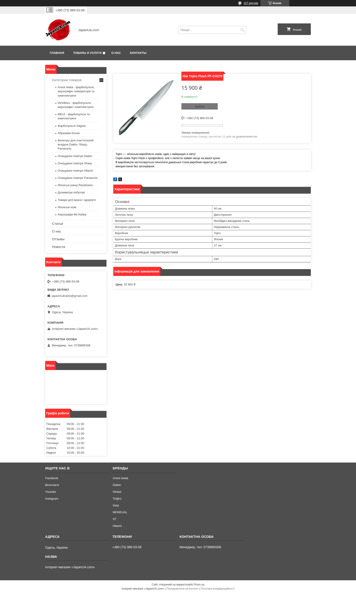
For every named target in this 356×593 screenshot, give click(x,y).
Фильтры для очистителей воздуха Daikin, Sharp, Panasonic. (76, 144)
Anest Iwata (120, 478)
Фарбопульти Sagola (72, 126)
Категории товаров (67, 80)
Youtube (50, 491)
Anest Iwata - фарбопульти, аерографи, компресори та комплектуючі (76, 91)
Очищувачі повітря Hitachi (75, 170)
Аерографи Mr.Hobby (72, 214)
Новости (58, 247)
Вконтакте (52, 485)
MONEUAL (120, 512)
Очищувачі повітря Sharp (75, 163)
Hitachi (117, 526)
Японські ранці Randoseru (75, 185)
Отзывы (58, 239)
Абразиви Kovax (69, 133)
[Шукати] (242, 30)
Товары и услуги (87, 53)
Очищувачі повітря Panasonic (78, 178)
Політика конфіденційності (218, 588)
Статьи (57, 223)
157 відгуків (251, 3)
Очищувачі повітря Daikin (75, 156)
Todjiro (117, 498)
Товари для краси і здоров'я (77, 200)
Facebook (51, 478)
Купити (199, 106)
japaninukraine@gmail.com (69, 296)
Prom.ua (199, 584)
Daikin (117, 485)
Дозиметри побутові (71, 192)
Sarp (116, 505)
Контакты (138, 53)
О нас (116, 53)
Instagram (51, 498)
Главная (57, 53)
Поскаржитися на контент (182, 588)
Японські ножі (67, 207)
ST (114, 519)
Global (117, 491)
